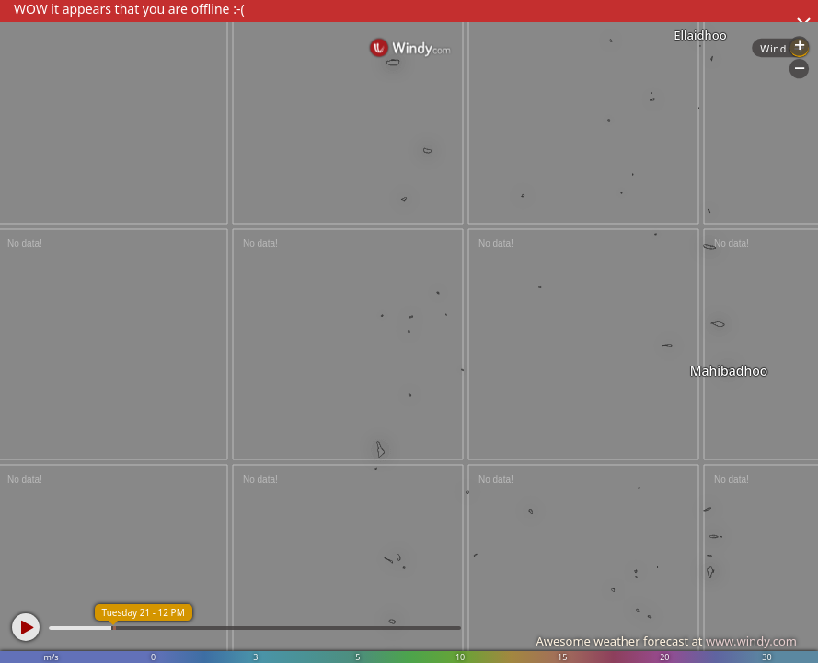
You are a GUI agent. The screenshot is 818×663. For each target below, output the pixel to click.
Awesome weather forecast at (666, 641)
